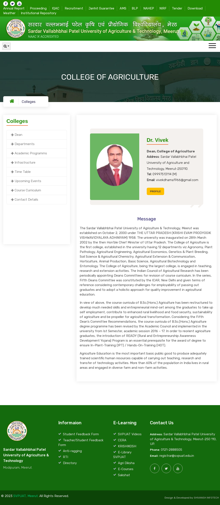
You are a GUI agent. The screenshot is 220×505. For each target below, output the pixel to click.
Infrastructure (23, 162)
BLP (135, 8)
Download (195, 8)
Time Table (21, 172)
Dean (16, 135)
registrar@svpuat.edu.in (176, 456)
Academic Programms (29, 153)
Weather (9, 13)
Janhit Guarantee (101, 8)
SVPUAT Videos (130, 434)
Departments (23, 144)
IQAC (55, 8)
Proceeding (38, 8)
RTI (65, 457)
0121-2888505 (171, 450)
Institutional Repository (38, 13)
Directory (70, 463)
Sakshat (124, 475)
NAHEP (148, 8)
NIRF (163, 8)
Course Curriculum (26, 190)
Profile (155, 191)
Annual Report (13, 8)
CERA (122, 440)
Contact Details (24, 199)
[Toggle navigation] (212, 45)
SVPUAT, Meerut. (25, 496)
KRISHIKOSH (127, 446)
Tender (177, 8)
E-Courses (125, 469)
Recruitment (74, 8)
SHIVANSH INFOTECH (206, 497)
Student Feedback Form (81, 434)
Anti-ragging (72, 451)
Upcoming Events (26, 181)
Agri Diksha (126, 463)
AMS (123, 8)
